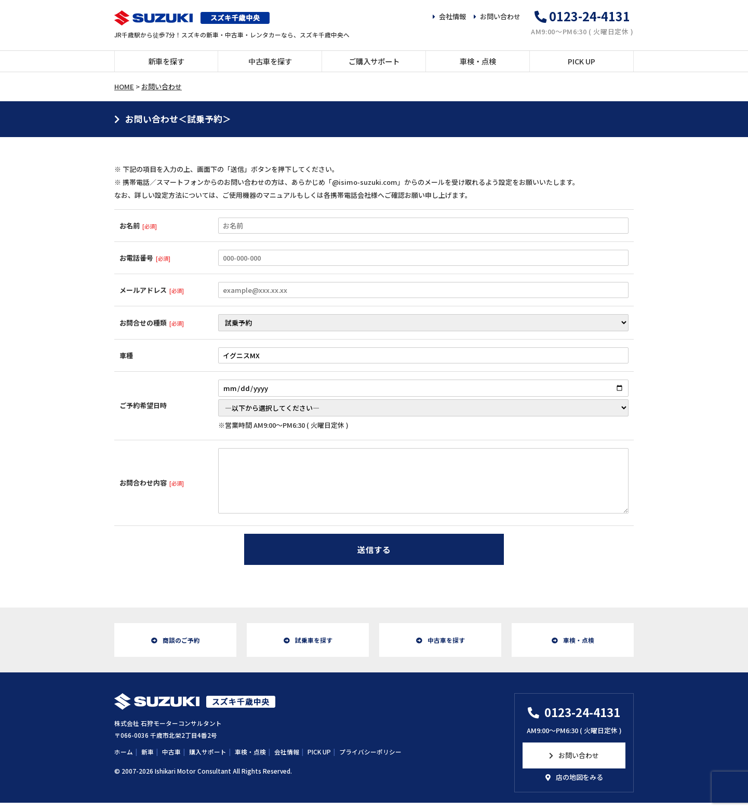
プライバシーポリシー (370, 758)
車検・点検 (478, 61)
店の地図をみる (579, 784)
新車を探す (166, 61)
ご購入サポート (374, 61)
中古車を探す (270, 61)
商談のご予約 (181, 644)
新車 (147, 758)
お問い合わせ (500, 16)
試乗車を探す (313, 644)
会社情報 (452, 16)
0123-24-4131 (589, 16)
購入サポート (207, 758)
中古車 (171, 758)
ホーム (123, 758)
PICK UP (581, 61)
